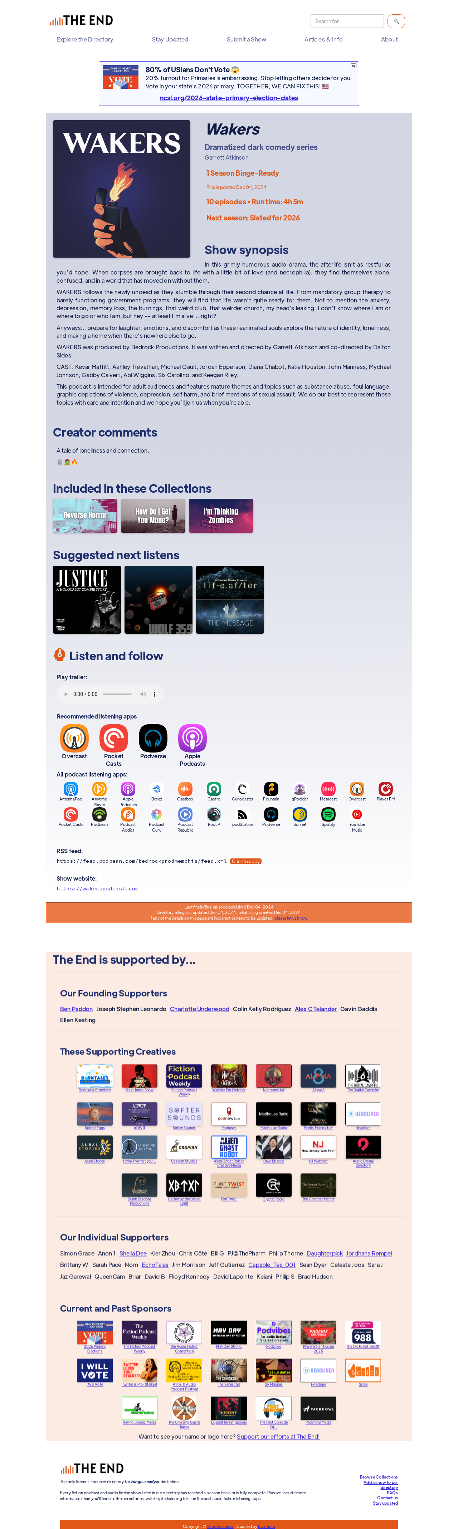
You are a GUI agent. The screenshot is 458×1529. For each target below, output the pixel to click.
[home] (83, 21)
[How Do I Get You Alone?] (153, 516)
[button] (87, 39)
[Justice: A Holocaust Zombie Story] (87, 600)
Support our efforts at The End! (278, 1438)
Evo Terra (266, 1526)
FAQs (392, 1492)
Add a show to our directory (381, 1485)
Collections (180, 488)
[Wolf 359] (159, 600)
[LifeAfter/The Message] (230, 600)
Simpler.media (220, 1526)
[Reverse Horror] (85, 516)
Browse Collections (379, 1476)
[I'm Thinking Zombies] (221, 516)
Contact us (387, 1497)
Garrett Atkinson (227, 157)
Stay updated (385, 1502)
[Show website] (229, 888)
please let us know (290, 917)
